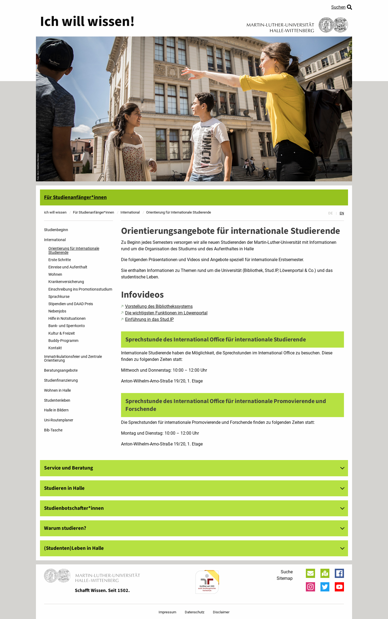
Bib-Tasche (53, 430)
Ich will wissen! (87, 22)
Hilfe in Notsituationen (67, 318)
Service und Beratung (68, 468)
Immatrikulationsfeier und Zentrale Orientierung (73, 358)
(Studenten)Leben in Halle (74, 548)
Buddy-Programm (63, 340)
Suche (287, 571)
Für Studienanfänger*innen (75, 197)
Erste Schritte (59, 260)
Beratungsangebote (61, 370)
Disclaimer (221, 612)
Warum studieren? (65, 528)
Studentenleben (57, 400)
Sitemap (285, 578)
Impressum (167, 612)
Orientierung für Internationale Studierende (73, 250)
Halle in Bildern (56, 410)
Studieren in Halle (64, 488)
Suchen (338, 7)
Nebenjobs (57, 311)
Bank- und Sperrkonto (66, 326)
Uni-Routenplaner (58, 420)
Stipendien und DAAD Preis (70, 304)
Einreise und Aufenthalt (67, 267)
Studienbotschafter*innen (74, 508)
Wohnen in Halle (57, 390)
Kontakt (55, 348)
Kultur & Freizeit (61, 333)
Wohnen (55, 274)
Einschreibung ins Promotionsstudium (80, 289)
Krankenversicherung (66, 281)
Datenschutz (194, 612)
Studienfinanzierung (61, 380)
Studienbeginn (56, 230)
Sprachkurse (58, 296)
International (55, 240)
